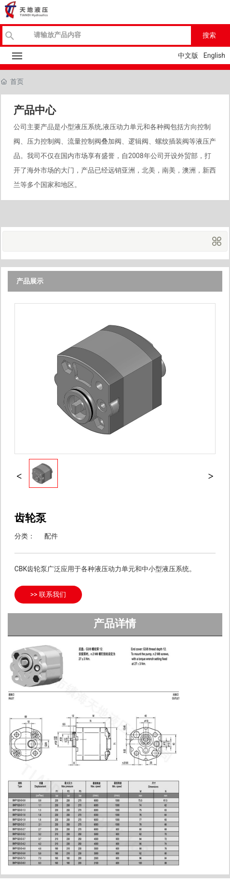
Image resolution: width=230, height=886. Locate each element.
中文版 (188, 55)
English (214, 55)
